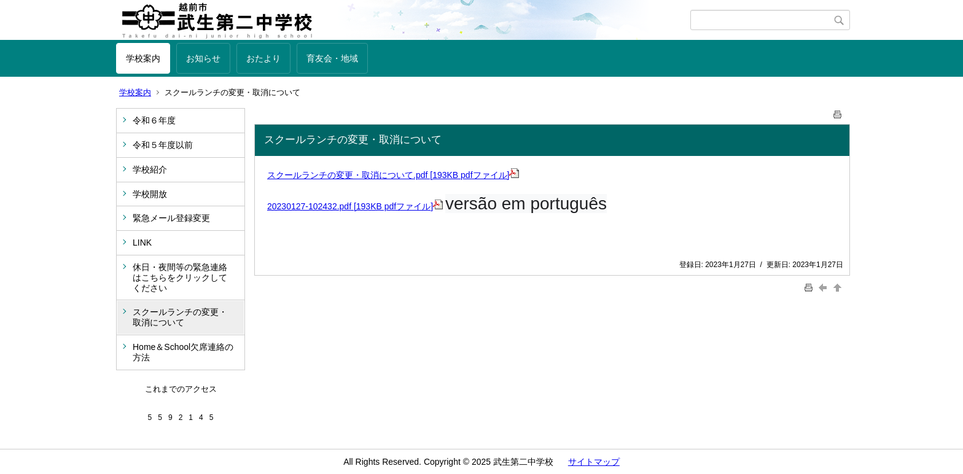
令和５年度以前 (163, 145)
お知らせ (203, 58)
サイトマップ (594, 462)
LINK (142, 242)
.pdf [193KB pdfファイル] (466, 175)
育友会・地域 (332, 58)
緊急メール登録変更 (171, 218)
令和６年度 (154, 120)
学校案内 (143, 58)
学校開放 (150, 194)
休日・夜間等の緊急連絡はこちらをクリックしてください (180, 277)
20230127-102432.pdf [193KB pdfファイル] (355, 206)
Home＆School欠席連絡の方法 (183, 352)
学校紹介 (150, 169)
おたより (263, 58)
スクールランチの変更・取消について (180, 317)
